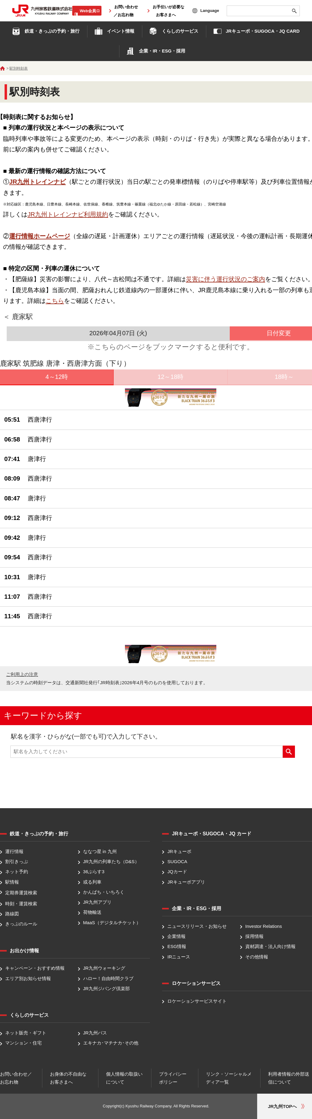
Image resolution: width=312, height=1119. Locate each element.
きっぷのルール (21, 923)
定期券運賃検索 (21, 892)
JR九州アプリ (97, 902)
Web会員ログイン (90, 14)
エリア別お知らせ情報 (28, 978)
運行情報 (14, 851)
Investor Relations (263, 926)
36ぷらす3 (94, 871)
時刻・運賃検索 (21, 903)
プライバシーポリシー (172, 1077)
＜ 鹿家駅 (18, 317)
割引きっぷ (16, 861)
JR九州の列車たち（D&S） (111, 861)
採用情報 (254, 936)
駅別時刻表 (18, 68)
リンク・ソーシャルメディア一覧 (229, 1077)
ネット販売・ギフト (25, 1032)
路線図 (12, 913)
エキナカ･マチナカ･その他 (110, 1043)
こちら (55, 300)
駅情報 (12, 882)
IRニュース (178, 956)
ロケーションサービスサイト (197, 1001)
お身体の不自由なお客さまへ (68, 1077)
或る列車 (92, 882)
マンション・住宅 (23, 1043)
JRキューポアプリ (186, 882)
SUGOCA (177, 861)
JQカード (177, 871)
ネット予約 (16, 871)
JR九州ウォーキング (104, 968)
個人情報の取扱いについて (124, 1077)
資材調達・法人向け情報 (270, 946)
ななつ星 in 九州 (100, 851)
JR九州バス (95, 1032)
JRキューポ (179, 851)
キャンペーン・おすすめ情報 (35, 968)
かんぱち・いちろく (103, 892)
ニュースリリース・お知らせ (197, 926)
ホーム (2, 68)
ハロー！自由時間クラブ (108, 978)
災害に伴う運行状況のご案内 (225, 279)
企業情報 (176, 936)
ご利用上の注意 (22, 674)
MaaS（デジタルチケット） (112, 922)
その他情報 (256, 956)
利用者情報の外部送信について (288, 1077)
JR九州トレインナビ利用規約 (67, 214)
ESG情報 (176, 946)
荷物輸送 (92, 912)
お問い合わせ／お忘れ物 (16, 1077)
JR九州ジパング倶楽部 (106, 988)
